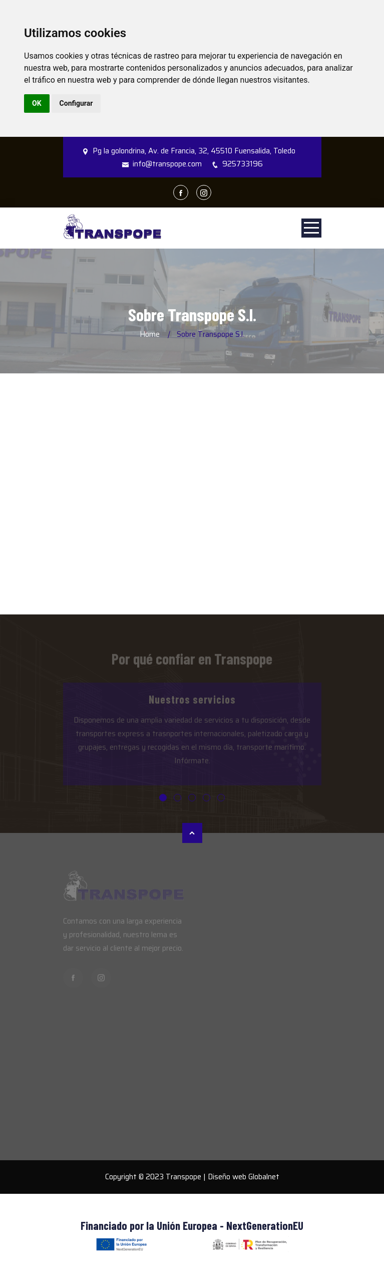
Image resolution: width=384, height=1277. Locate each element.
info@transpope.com (167, 164)
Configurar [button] (76, 103)
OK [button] (37, 103)
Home (150, 334)
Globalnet (263, 1177)
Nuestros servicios (192, 701)
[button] (163, 797)
